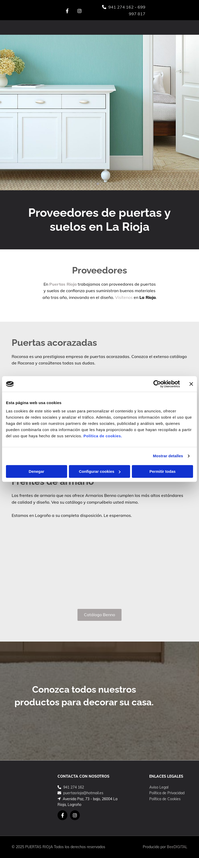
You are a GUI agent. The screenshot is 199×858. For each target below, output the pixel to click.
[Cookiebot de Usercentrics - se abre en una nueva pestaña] (157, 384)
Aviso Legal (158, 787)
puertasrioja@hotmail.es (83, 793)
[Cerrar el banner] (191, 384)
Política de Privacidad (166, 793)
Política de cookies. (102, 436)
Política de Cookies (165, 799)
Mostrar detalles (168, 456)
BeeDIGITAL (177, 847)
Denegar (36, 471)
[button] (132, 27)
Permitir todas (163, 471)
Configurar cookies (99, 471)
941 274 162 (121, 7)
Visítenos (124, 297)
